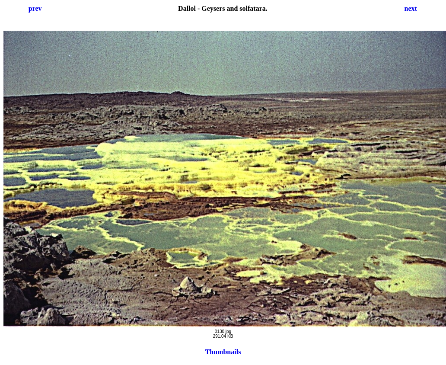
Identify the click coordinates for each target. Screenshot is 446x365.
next (411, 8)
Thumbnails (223, 351)
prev (35, 8)
